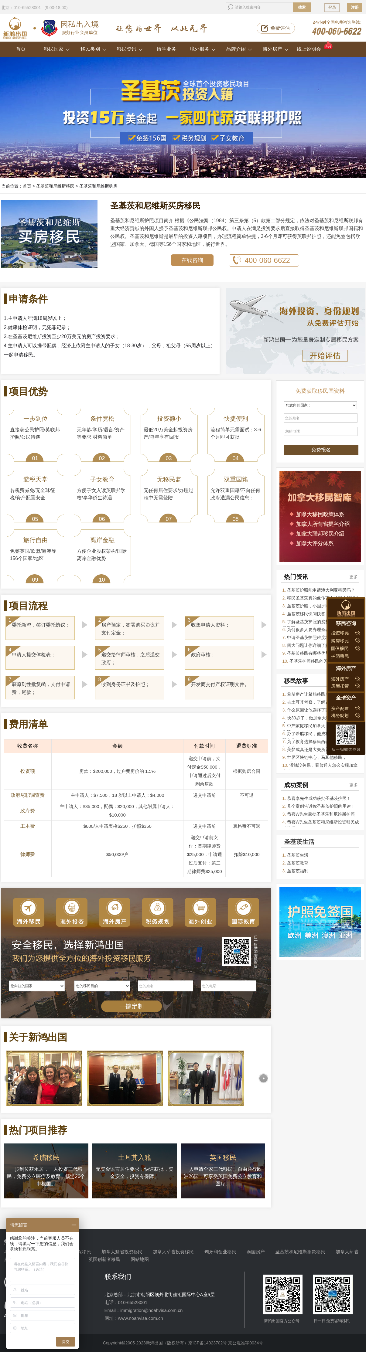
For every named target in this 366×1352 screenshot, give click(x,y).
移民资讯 (130, 49)
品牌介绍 (239, 49)
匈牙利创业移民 (220, 1251)
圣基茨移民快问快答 (306, 613)
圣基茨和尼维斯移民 (55, 186)
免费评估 (280, 28)
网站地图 (140, 1259)
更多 (353, 576)
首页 (21, 49)
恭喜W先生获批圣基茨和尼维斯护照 (321, 814)
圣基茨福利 (297, 870)
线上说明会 (315, 47)
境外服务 (203, 49)
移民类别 (93, 49)
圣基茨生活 (297, 855)
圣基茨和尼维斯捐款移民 (300, 1251)
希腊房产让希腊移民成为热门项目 (319, 694)
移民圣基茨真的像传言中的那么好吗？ (323, 598)
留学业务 (166, 49)
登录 (332, 7)
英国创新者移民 (104, 1259)
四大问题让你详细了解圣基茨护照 (319, 645)
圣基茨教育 (297, 863)
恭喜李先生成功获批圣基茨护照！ (319, 798)
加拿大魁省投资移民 (121, 1251)
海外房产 (276, 49)
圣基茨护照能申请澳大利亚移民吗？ (321, 590)
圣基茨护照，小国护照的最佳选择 (319, 605)
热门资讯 (296, 576)
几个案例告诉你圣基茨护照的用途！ (321, 806)
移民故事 (296, 681)
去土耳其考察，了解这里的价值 (317, 702)
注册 (355, 7)
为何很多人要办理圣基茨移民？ (317, 629)
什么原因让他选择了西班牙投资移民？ (323, 710)
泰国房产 (256, 1251)
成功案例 (296, 785)
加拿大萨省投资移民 (173, 1251)
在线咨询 (192, 260)
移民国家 (57, 49)
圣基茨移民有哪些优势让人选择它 (319, 653)
